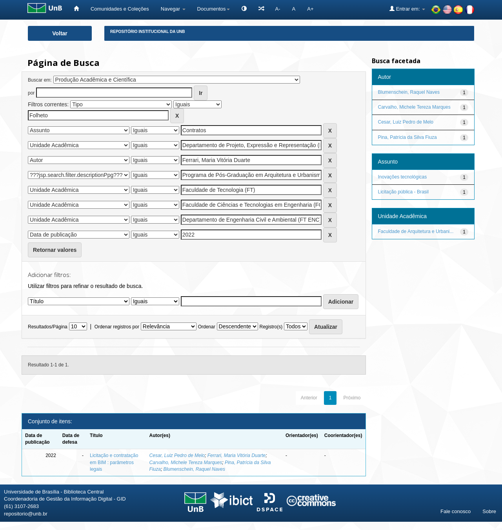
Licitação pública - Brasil (403, 192)
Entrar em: (407, 8)
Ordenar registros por (117, 327)
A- (277, 9)
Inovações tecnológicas (402, 177)
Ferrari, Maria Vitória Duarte (236, 455)
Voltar (59, 33)
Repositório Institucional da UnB (147, 31)
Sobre (489, 511)
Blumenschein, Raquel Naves (194, 469)
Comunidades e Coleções (120, 9)
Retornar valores (54, 250)
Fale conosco (455, 511)
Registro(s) (270, 327)
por (31, 93)
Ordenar (206, 327)
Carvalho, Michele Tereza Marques (185, 462)
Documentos (213, 9)
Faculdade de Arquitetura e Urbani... (416, 231)
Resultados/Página (47, 327)
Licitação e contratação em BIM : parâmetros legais (114, 462)
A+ (310, 9)
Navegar (173, 9)
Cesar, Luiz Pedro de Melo (177, 455)
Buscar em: (40, 80)
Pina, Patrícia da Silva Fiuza (407, 137)
